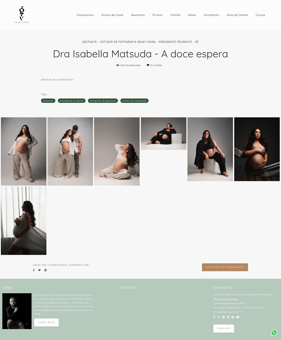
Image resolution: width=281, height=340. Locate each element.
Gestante (48, 100)
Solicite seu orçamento (225, 267)
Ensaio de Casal (112, 15)
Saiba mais (46, 322)
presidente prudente (72, 100)
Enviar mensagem (227, 299)
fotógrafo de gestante (103, 100)
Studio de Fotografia (134, 100)
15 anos (158, 15)
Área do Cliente (237, 15)
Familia (175, 15)
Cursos (260, 15)
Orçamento (211, 15)
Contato (223, 328)
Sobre (192, 15)
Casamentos (85, 15)
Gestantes (138, 15)
